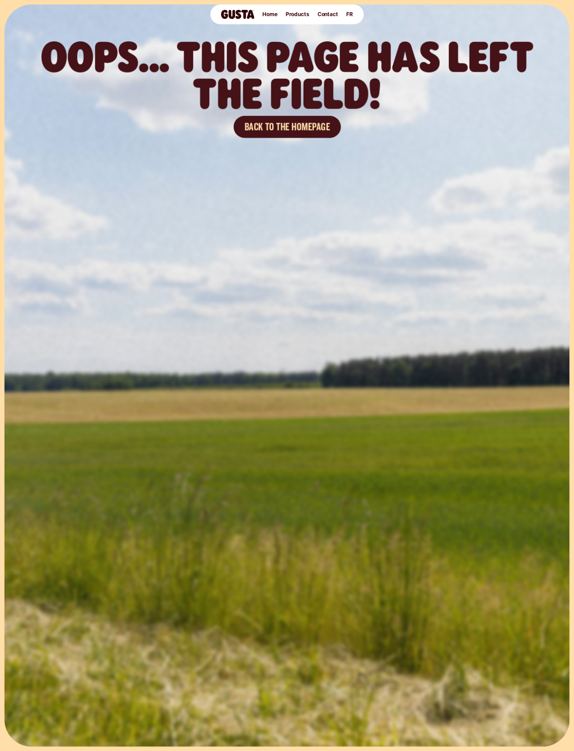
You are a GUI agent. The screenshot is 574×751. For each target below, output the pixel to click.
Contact (327, 14)
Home (270, 14)
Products (297, 14)
